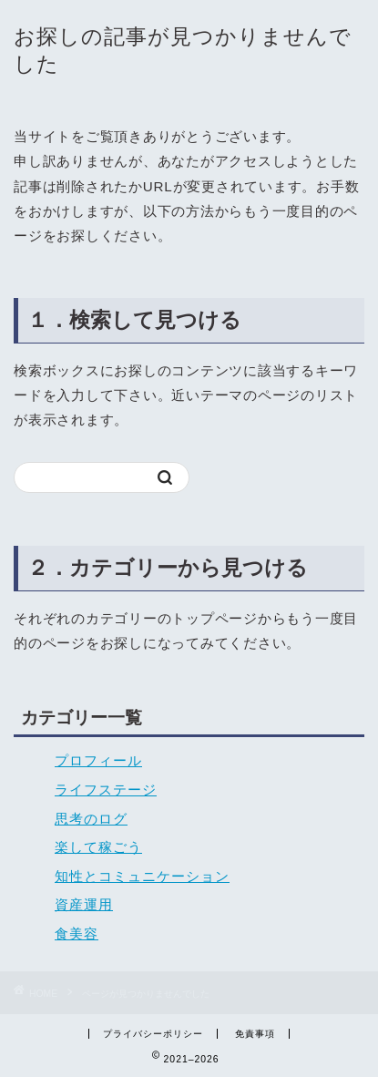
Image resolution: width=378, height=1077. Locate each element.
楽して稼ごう (98, 847)
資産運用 (84, 904)
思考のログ (91, 818)
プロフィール (98, 760)
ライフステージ (106, 789)
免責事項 (255, 1034)
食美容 (76, 933)
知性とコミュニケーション (142, 876)
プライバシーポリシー (153, 1034)
